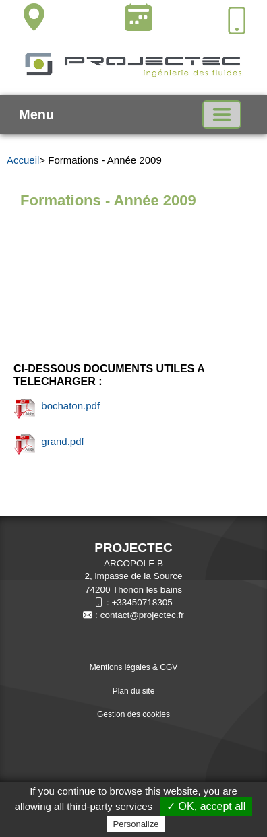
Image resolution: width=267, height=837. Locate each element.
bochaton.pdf (57, 405)
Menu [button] (36, 114)
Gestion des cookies (133, 714)
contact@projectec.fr (142, 615)
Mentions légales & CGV (134, 667)
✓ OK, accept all (206, 806)
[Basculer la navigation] (221, 114)
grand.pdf (49, 441)
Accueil (23, 160)
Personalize (136, 824)
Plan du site (134, 691)
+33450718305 (141, 602)
